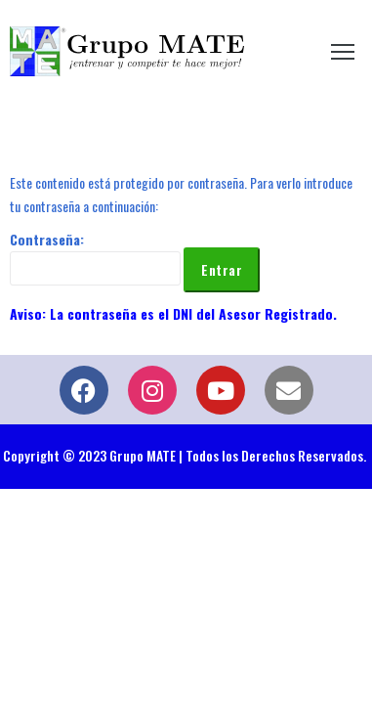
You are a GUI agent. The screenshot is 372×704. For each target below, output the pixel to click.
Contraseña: (95, 257)
